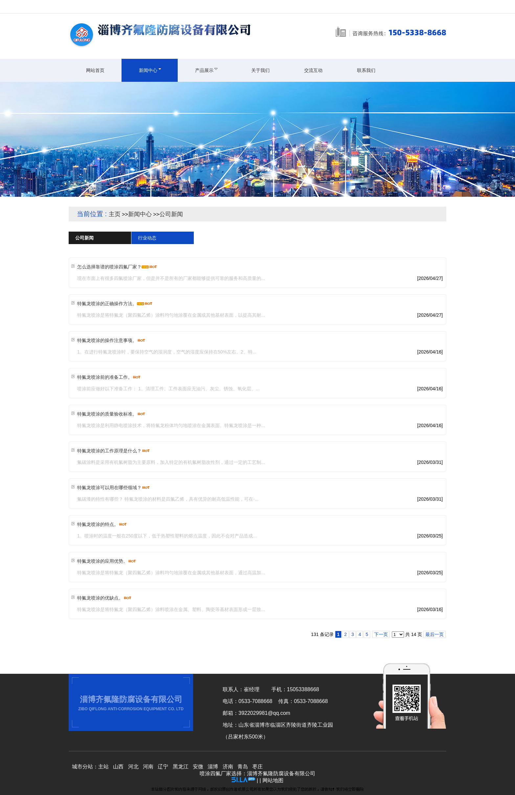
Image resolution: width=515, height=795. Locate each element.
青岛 (242, 766)
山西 (118, 766)
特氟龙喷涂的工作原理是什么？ (109, 450)
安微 (198, 766)
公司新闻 (171, 214)
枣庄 (257, 766)
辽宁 (163, 766)
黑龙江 (181, 766)
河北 (133, 766)
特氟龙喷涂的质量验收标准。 (107, 414)
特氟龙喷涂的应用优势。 (102, 561)
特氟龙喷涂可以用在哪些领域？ (109, 487)
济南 (228, 766)
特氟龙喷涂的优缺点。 (100, 598)
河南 (148, 766)
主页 (115, 214)
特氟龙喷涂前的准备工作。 (104, 377)
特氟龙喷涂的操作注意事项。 (107, 340)
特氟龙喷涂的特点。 (98, 524)
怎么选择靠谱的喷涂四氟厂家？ (109, 266)
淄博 (213, 766)
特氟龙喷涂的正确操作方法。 (107, 303)
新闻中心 (140, 214)
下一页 (381, 634)
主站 (103, 766)
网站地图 (272, 780)
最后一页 (434, 634)
